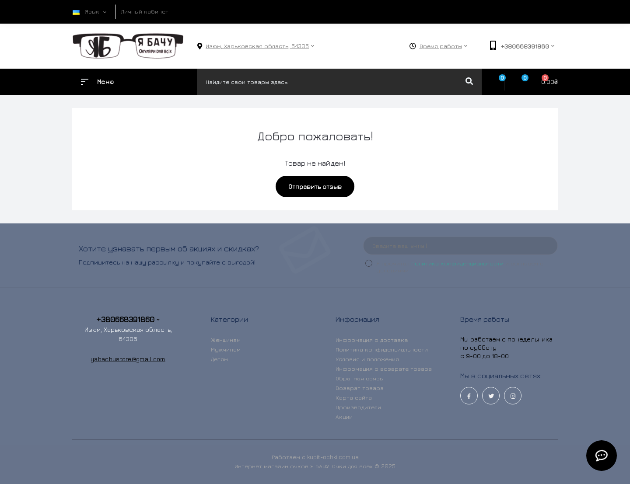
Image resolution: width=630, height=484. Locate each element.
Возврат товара (360, 387)
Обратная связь (359, 378)
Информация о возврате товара (384, 368)
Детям (219, 358)
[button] (257, 46)
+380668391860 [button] (128, 319)
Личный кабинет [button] (144, 11)
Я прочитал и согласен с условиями (459, 267)
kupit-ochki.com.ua (333, 456)
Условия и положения (367, 358)
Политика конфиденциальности (457, 263)
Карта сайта (354, 397)
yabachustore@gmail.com (128, 358)
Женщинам (226, 339)
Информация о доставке (372, 339)
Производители (358, 407)
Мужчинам (226, 349)
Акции (344, 416)
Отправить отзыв (315, 186)
